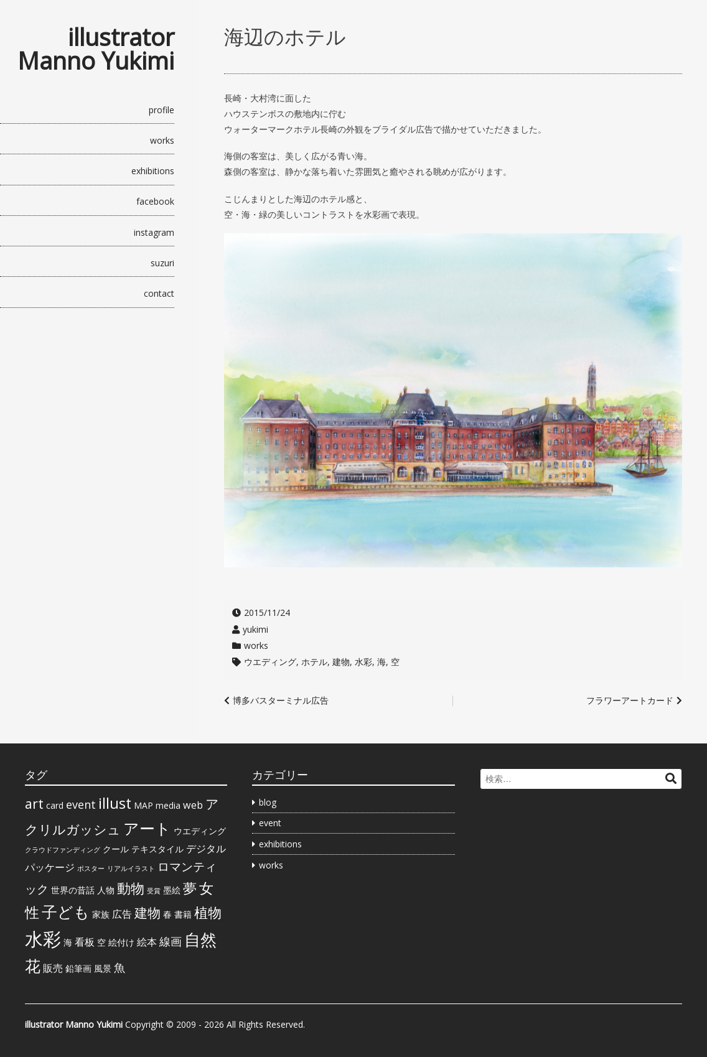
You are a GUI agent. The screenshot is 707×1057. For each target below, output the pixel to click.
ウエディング (270, 662)
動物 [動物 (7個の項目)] (130, 888)
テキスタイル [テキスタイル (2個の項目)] (157, 849)
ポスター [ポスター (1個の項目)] (91, 868)
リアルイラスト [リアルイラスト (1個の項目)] (131, 868)
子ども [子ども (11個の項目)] (66, 911)
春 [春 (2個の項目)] (167, 914)
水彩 (363, 662)
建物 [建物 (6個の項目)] (147, 912)
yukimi (255, 629)
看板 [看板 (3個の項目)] (85, 942)
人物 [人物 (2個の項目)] (106, 890)
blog (267, 802)
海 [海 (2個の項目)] (67, 942)
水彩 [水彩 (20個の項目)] (43, 938)
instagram (154, 232)
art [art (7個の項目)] (34, 803)
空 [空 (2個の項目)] (101, 942)
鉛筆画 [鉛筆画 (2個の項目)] (78, 968)
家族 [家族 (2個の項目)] (101, 914)
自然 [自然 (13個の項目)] (200, 939)
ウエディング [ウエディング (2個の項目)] (200, 831)
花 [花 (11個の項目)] (32, 965)
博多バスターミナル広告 (281, 700)
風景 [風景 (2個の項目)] (102, 968)
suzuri (162, 263)
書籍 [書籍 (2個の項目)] (183, 914)
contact (159, 293)
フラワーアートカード (629, 700)
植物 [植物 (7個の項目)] (208, 912)
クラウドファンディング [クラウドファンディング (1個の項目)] (62, 849)
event (270, 823)
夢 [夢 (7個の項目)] (190, 888)
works (162, 140)
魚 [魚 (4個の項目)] (119, 967)
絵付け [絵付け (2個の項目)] (121, 942)
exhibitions (152, 171)
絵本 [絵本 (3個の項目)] (147, 942)
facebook (155, 201)
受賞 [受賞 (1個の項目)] (154, 891)
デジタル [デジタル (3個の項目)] (206, 848)
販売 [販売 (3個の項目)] (53, 968)
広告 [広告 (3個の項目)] (122, 914)
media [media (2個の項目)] (168, 805)
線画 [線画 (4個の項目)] (170, 941)
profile (161, 110)
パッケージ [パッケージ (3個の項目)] (50, 867)
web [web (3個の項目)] (193, 805)
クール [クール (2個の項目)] (116, 849)
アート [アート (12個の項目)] (147, 828)
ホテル (314, 662)
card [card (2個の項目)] (54, 805)
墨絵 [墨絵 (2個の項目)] (171, 890)
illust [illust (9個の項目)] (114, 803)
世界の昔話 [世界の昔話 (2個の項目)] (73, 890)
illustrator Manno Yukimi (95, 49)
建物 (341, 662)
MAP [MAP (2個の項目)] (143, 805)
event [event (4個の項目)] (81, 804)
